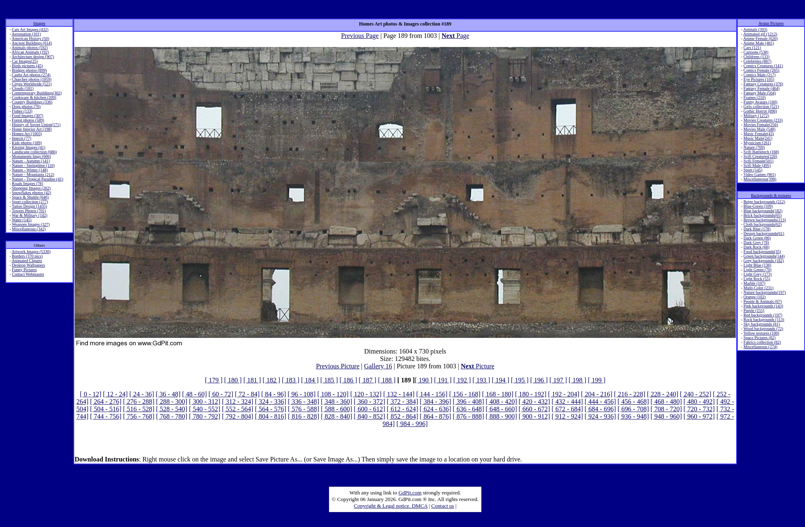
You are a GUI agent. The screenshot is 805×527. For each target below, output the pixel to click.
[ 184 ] (310, 380)
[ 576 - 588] (303, 408)
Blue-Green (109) (758, 206)
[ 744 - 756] (105, 416)
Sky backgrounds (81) (762, 324)
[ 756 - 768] (138, 416)
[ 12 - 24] (115, 394)
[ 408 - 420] (501, 401)
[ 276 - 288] (138, 401)
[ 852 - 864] (402, 416)
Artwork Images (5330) (31, 251)
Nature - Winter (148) (30, 170)
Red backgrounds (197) (763, 315)
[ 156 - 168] (465, 394)
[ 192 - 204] (564, 394)
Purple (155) (754, 310)
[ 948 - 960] (666, 416)
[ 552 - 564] (237, 408)
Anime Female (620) (760, 38)
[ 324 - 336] (270, 401)
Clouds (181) (23, 88)
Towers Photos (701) (29, 210)
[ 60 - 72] (221, 394)
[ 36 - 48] (168, 394)
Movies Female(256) (761, 124)
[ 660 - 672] (534, 408)
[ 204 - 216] (597, 394)
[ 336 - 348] (303, 401)
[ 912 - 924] (567, 416)
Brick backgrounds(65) (763, 215)
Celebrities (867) (757, 61)
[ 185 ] (329, 380)
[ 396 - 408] (468, 401)
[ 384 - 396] (435, 401)
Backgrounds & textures (771, 195)
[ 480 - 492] (699, 401)
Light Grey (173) (758, 274)
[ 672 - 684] (567, 408)
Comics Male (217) (760, 75)
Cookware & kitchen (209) (34, 97)
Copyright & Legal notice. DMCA (391, 506)
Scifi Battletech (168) (761, 152)
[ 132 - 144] (399, 394)
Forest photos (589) (28, 120)
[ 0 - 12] (90, 394)
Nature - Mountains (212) (33, 174)
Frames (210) (755, 97)
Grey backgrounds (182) (764, 260)
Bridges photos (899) (29, 70)
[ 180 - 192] (531, 394)
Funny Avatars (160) (760, 102)
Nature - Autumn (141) (31, 161)
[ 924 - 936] (600, 416)
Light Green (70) (758, 269)
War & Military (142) (29, 215)
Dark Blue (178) (757, 229)
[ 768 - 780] (171, 416)
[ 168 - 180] (498, 394)
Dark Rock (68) (757, 247)
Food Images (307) (27, 115)
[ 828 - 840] (336, 416)
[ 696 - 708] (633, 408)
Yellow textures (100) (761, 333)
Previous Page (360, 35)
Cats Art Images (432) (30, 29)
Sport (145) (753, 170)
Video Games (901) (760, 174)
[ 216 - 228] (629, 394)
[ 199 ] (597, 380)
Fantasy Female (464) (761, 88)
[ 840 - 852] (369, 416)
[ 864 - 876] (435, 416)
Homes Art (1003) (27, 133)
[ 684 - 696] (600, 408)
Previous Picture (337, 366)
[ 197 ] (558, 380)
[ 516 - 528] (138, 408)
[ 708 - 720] (666, 408)
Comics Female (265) (761, 70)
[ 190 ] (423, 380)
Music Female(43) (759, 133)
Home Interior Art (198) (32, 129)
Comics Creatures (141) (763, 65)
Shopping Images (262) (31, 188)
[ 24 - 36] (141, 394)
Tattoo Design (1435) (29, 206)
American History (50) (30, 38)
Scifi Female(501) (758, 161)
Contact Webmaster (28, 274)
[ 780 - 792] (204, 416)
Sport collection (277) (30, 201)
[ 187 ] (367, 380)
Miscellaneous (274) (760, 346)
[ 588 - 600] (336, 408)
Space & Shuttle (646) (30, 197)
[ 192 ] (462, 380)
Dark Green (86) (757, 238)
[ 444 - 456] (600, 401)
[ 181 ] (252, 380)
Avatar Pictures (771, 23)
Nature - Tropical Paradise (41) (37, 179)
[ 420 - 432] (534, 401)
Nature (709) (754, 147)
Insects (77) (21, 138)
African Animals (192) (30, 52)
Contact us (442, 506)
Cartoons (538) (756, 52)
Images (39, 23)
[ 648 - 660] (501, 408)
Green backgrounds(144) (764, 256)
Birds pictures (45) (27, 65)
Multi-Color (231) (759, 288)
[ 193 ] (481, 380)
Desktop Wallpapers (28, 265)
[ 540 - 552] (204, 408)
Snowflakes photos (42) (31, 192)
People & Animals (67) (763, 301)
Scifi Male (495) (757, 165)
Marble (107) (754, 283)
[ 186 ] (348, 380)
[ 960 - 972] (699, 416)
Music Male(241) (758, 138)
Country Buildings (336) (32, 102)
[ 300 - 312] (204, 401)
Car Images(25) (25, 61)
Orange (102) (755, 297)
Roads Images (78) (27, 183)
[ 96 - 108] (302, 394)
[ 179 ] (214, 380)
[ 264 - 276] (105, 401)
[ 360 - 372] (369, 401)
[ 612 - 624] (402, 408)
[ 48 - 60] (194, 394)
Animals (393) (755, 29)
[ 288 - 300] (171, 401)
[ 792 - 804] (237, 416)
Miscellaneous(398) (760, 179)
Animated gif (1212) (760, 34)
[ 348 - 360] (336, 401)
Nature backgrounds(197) (765, 292)
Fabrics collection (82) (762, 342)
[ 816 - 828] (303, 416)
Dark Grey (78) (756, 242)
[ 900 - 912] (534, 416)
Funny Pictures (24, 269)
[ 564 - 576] (270, 408)
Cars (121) (752, 47)
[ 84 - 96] (273, 394)
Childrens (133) (757, 56)
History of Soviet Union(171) (36, 124)
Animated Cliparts (27, 260)
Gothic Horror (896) (760, 111)
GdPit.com (410, 493)
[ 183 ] (291, 380)
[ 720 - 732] (699, 408)
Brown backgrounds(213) (765, 220)
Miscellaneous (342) (29, 229)
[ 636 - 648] (468, 408)
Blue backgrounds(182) (763, 210)
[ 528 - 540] (171, 408)
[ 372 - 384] (402, 401)
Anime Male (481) (758, 43)
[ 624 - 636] (435, 408)
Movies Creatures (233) (763, 120)
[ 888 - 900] (501, 416)
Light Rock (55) (757, 278)
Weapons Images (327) (31, 224)
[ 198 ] (578, 380)
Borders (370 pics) (27, 256)
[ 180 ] (233, 380)
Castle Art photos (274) (31, 75)
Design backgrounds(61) (764, 233)
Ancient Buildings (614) (32, 43)
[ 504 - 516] (105, 408)
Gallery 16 (378, 366)
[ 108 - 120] (333, 394)
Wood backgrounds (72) (763, 328)
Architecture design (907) (33, 56)
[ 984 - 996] (412, 423)
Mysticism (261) (757, 143)
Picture (477, 366)
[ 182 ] (271, 380)
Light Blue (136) (757, 265)
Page (455, 35)
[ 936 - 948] (633, 416)
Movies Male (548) (759, 129)
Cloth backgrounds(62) (763, 224)
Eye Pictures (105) (759, 79)
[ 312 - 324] (237, 401)
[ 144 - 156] (432, 394)
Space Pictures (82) (760, 337)
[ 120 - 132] (366, 394)
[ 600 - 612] (369, 408)
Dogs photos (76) (26, 106)
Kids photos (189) (27, 143)
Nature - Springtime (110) (33, 165)
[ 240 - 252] (695, 394)
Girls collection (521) (761, 106)
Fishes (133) (22, 111)
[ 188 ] (387, 380)
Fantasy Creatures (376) (763, 84)
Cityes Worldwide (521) (32, 84)
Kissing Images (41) (28, 147)
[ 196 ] (539, 380)
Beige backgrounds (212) (764, 201)
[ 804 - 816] (270, 416)
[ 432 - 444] (567, 401)
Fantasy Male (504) (760, 93)
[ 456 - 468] (633, 401)
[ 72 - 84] (247, 394)
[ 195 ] (520, 380)
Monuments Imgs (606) (31, 156)
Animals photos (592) (29, 47)
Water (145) (22, 220)
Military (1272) (756, 115)
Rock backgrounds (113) (764, 319)
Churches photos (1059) (32, 79)
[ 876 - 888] (468, 416)
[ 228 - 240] (662, 394)
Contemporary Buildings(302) (37, 93)
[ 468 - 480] (666, 401)
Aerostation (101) (26, 34)
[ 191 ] (443, 380)
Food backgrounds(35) (762, 251)
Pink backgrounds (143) (763, 306)
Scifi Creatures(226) (760, 156)
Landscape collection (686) (34, 152)
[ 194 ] (500, 380)
